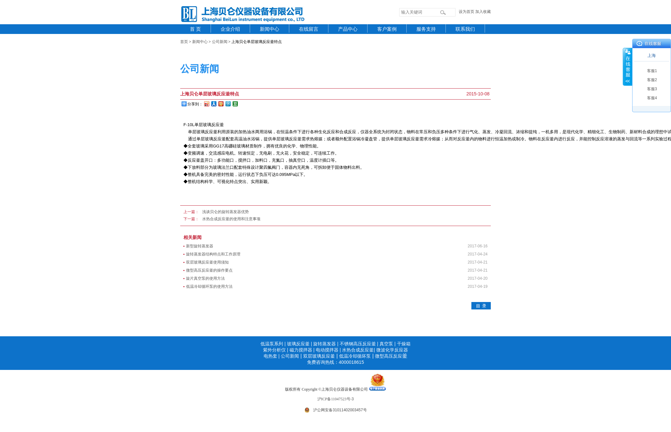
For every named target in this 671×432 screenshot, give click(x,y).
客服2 (652, 80)
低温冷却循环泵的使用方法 (209, 286)
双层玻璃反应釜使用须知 (207, 262)
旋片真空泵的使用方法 (205, 278)
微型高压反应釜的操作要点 (209, 270)
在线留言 (308, 29)
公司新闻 (219, 41)
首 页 (195, 29)
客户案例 (387, 29)
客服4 (652, 98)
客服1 (652, 71)
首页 (184, 41)
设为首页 (466, 11)
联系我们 (465, 29)
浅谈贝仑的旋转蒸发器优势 (225, 212)
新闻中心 (269, 29)
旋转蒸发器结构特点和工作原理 (213, 254)
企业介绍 (230, 29)
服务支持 (426, 29)
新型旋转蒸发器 (199, 246)
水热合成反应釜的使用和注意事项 (231, 219)
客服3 (652, 89)
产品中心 (348, 29)
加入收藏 (483, 11)
